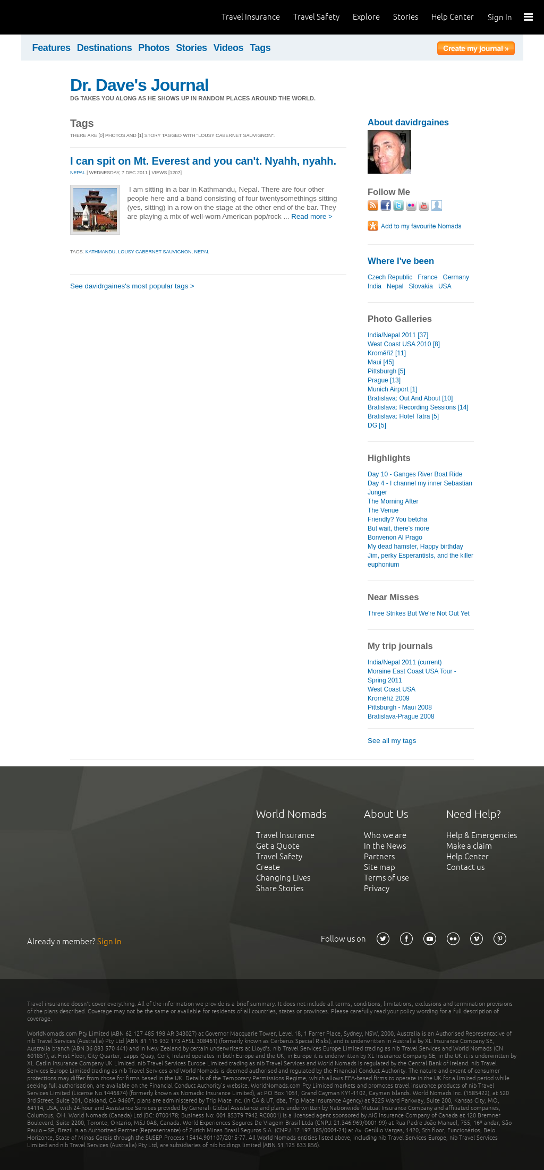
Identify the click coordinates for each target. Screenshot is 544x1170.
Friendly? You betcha (397, 519)
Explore (366, 16)
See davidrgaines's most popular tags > (132, 286)
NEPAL (78, 172)
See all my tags (392, 741)
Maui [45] (381, 362)
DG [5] (377, 425)
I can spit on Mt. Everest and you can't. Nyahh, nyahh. (203, 161)
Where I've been (401, 261)
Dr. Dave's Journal (139, 85)
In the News (385, 845)
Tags (260, 47)
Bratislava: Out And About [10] (410, 398)
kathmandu (100, 251)
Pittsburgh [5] (386, 371)
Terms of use (386, 877)
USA (444, 286)
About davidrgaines (408, 122)
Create (268, 867)
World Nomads (56, 17)
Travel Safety (316, 16)
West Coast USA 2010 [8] (404, 344)
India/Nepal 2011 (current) (405, 662)
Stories (405, 16)
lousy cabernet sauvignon (154, 251)
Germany (456, 277)
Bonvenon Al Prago (395, 537)
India (374, 286)
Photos (153, 47)
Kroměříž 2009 (389, 698)
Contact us (465, 867)
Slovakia (421, 286)
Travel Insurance (251, 16)
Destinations (104, 47)
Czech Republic (390, 277)
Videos (229, 47)
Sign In (500, 17)
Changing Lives (283, 877)
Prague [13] (384, 380)
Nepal (395, 286)
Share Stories (279, 888)
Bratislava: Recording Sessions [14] (418, 407)
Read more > (312, 216)
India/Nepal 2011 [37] (398, 335)
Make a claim (469, 845)
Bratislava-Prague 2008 (401, 716)
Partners (379, 856)
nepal (201, 251)
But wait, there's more (398, 528)
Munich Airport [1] (393, 389)
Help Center (452, 16)
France (427, 277)
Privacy (376, 888)
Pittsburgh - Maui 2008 (400, 707)
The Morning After (393, 501)
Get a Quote (278, 845)
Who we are (385, 835)
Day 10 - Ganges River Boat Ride (415, 474)
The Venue (383, 510)
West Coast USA (391, 689)
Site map (379, 867)
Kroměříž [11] (387, 353)
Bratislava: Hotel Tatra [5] (403, 416)
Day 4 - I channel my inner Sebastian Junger (420, 488)
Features (51, 47)
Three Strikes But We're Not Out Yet (419, 613)
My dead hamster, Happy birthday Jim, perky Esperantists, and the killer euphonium (420, 555)
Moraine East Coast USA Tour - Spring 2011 (412, 676)
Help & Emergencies (481, 835)
